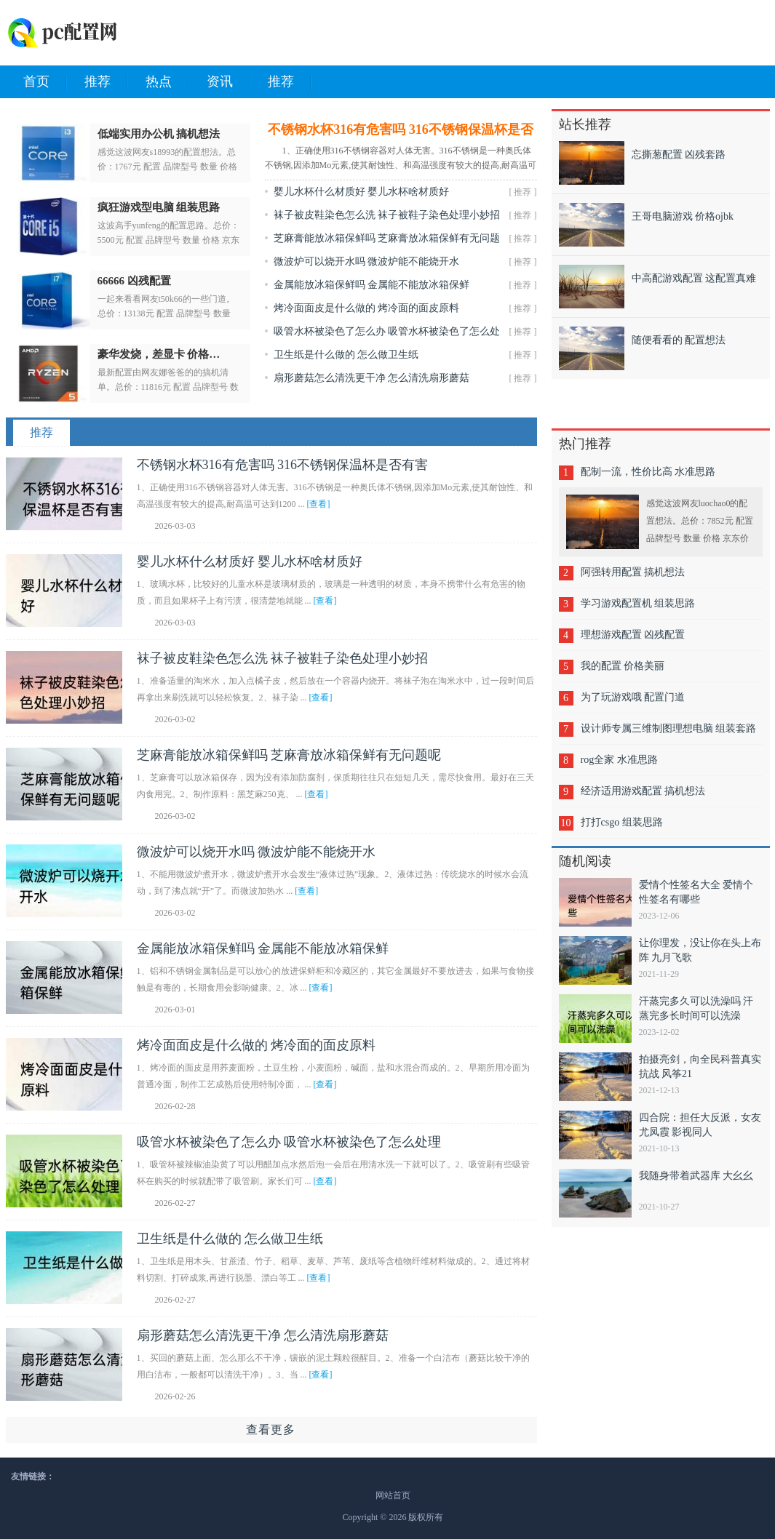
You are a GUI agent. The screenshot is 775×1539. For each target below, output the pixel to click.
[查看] (318, 504)
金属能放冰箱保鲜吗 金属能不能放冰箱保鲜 (372, 284)
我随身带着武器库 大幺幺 (696, 1175)
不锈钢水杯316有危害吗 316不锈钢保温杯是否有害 (283, 464)
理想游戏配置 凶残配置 (633, 634)
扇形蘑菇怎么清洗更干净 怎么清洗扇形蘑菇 (372, 377)
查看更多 (270, 1429)
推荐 (106, 82)
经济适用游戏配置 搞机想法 (643, 791)
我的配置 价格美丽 (623, 665)
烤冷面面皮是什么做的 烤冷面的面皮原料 (367, 308)
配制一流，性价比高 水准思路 (648, 471)
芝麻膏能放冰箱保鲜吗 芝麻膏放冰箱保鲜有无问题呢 (289, 755)
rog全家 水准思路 (619, 759)
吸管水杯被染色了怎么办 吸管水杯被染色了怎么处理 (289, 1142)
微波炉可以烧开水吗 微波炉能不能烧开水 (367, 261)
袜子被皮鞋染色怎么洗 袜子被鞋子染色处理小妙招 (387, 214)
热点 (167, 82)
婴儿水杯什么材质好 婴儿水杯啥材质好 (362, 191)
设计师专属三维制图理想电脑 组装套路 (669, 728)
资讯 (228, 82)
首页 (45, 82)
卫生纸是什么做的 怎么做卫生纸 (346, 354)
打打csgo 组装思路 (622, 822)
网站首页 (392, 1495)
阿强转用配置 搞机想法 (633, 572)
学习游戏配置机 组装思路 (638, 603)
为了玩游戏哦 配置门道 (633, 697)
